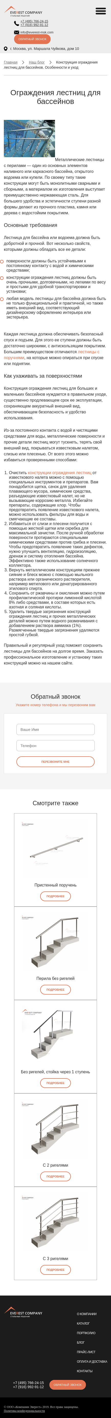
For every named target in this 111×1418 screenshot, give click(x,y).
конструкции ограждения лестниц (59, 473)
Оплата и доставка (92, 1361)
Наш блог (37, 62)
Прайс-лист (86, 1352)
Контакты (85, 1371)
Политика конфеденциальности (24, 1411)
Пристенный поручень (56, 885)
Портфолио (86, 1333)
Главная (10, 62)
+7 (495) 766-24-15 (34, 21)
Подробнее (55, 896)
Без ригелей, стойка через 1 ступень (55, 1072)
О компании (86, 1314)
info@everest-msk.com (36, 32)
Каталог (83, 1323)
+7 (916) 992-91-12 (34, 25)
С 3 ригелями (55, 1258)
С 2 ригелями (55, 1165)
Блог (81, 1342)
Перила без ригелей (55, 978)
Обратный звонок (32, 39)
